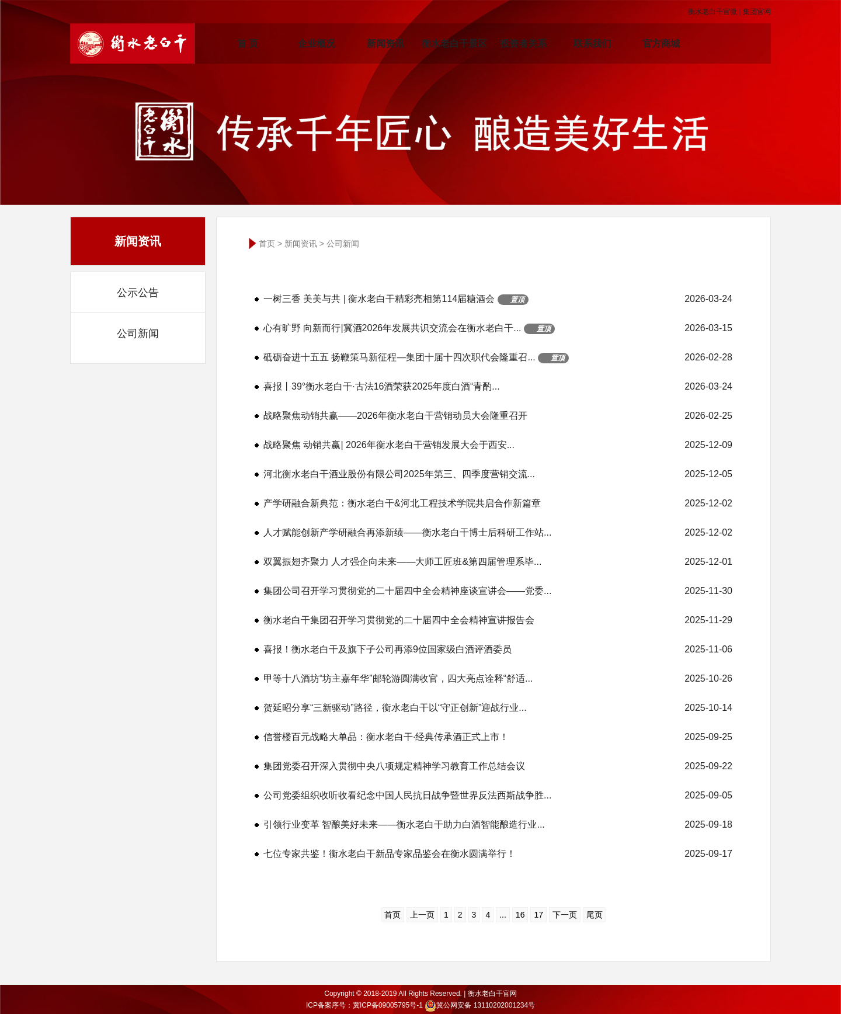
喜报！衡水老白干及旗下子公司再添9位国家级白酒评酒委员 (497, 649)
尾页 (594, 914)
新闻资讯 (385, 43)
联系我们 (592, 43)
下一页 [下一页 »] (564, 914)
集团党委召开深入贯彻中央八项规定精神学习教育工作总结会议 (497, 766)
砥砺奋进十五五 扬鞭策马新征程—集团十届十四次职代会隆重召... (497, 357)
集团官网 (757, 12)
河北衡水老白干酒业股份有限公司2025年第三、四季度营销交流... (497, 474)
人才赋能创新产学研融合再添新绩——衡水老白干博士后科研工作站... (497, 532)
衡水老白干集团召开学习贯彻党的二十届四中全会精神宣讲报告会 (497, 620)
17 (538, 914)
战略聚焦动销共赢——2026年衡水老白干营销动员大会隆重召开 (497, 415)
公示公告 (138, 292)
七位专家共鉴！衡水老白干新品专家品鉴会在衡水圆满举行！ (497, 854)
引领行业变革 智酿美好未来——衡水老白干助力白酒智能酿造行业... (497, 824)
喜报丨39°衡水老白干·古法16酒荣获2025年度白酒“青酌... (497, 386)
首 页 (247, 43)
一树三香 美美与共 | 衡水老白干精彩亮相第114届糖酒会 (497, 299)
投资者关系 (523, 43)
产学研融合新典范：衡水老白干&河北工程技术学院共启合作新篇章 (497, 503)
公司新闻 (138, 333)
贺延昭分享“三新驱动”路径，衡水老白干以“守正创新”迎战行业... (497, 708)
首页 (267, 243)
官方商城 (661, 43)
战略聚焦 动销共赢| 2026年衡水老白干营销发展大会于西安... (497, 445)
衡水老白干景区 (454, 43)
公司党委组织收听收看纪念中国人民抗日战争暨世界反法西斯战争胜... (497, 795)
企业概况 (316, 43)
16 (520, 914)
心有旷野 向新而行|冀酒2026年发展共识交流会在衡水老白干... (497, 328)
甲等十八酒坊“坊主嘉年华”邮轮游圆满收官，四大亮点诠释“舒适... (497, 678)
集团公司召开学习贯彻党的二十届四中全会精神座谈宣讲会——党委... (497, 591)
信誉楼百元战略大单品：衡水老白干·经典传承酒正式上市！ (497, 737)
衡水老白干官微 (712, 12)
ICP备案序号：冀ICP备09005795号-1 (364, 1005)
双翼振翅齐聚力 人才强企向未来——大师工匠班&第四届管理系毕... (497, 562)
